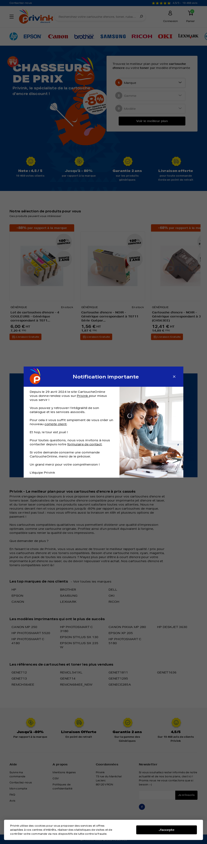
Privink (83, 396)
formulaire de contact (84, 444)
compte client (55, 424)
